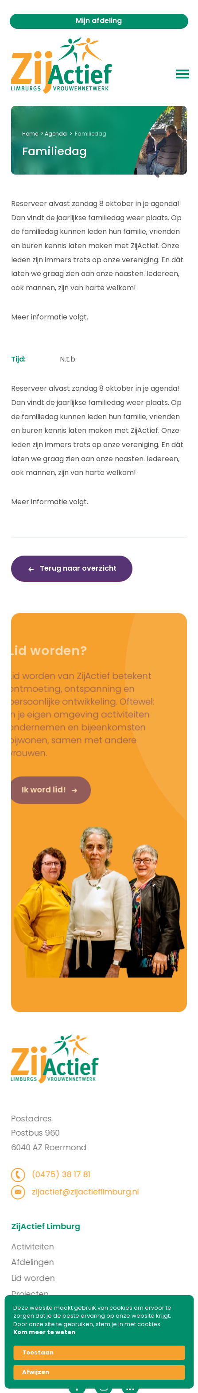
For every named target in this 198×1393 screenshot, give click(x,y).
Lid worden (40, 1278)
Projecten (36, 1294)
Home (30, 133)
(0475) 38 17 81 (53, 1174)
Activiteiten (39, 1246)
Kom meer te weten (44, 1332)
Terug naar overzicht (77, 568)
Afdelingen (39, 1262)
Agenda (56, 133)
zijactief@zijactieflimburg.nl (77, 1191)
